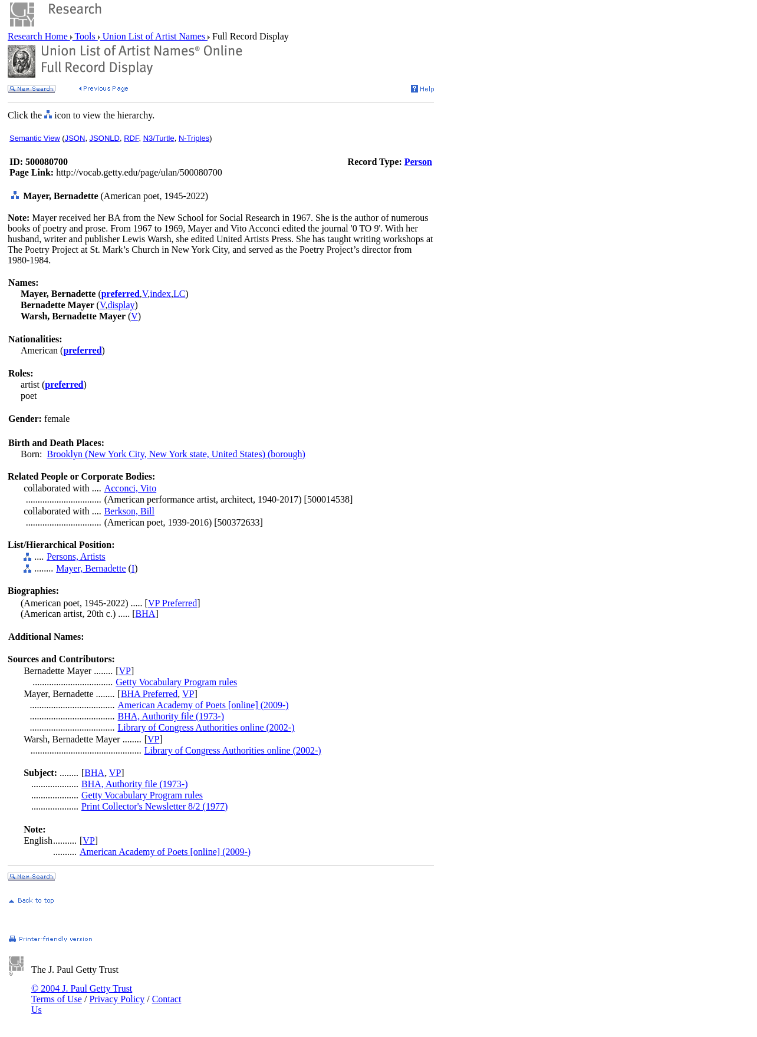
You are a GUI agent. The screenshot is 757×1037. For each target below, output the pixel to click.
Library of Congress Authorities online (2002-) (206, 727)
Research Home (39, 36)
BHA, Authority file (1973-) (171, 716)
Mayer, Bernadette (91, 568)
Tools (85, 36)
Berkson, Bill (129, 511)
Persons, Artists (76, 556)
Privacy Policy (116, 999)
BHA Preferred (149, 694)
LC (179, 294)
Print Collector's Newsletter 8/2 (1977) (154, 806)
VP (125, 671)
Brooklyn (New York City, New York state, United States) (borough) (176, 454)
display (120, 305)
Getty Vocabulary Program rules (176, 682)
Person (418, 162)
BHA (146, 614)
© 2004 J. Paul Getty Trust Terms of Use (81, 993)
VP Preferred (172, 603)
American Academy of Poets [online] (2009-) (203, 705)
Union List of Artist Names (154, 36)
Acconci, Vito (130, 488)
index (160, 294)
